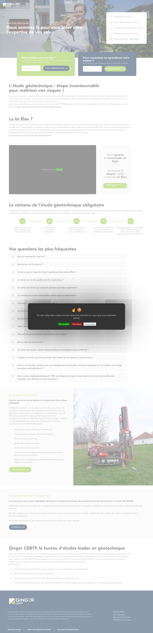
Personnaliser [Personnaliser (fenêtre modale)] (90, 324)
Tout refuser (76, 324)
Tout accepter (64, 324)
